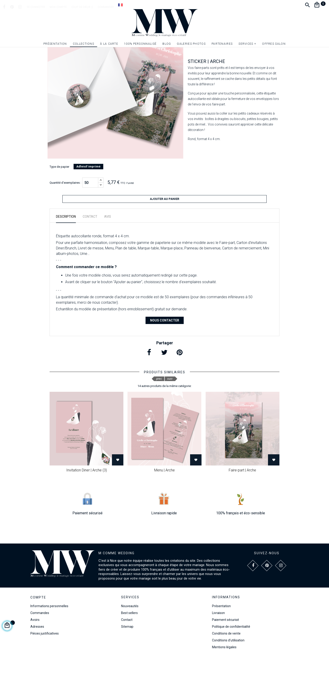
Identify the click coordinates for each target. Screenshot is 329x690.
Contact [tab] (90, 249)
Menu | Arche (164, 502)
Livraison (218, 645)
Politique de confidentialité (231, 659)
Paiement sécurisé (225, 652)
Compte (38, 630)
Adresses (37, 659)
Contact (127, 652)
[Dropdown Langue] (120, 4)
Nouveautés (129, 638)
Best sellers (129, 645)
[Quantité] (90, 217)
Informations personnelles (49, 638)
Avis (107, 249)
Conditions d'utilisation (228, 672)
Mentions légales (224, 679)
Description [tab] (66, 249)
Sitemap (127, 659)
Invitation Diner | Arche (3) (86, 502)
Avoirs (35, 652)
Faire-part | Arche (242, 502)
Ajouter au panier (164, 233)
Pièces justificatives (44, 666)
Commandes (39, 645)
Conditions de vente (226, 666)
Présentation (221, 638)
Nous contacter (164, 353)
